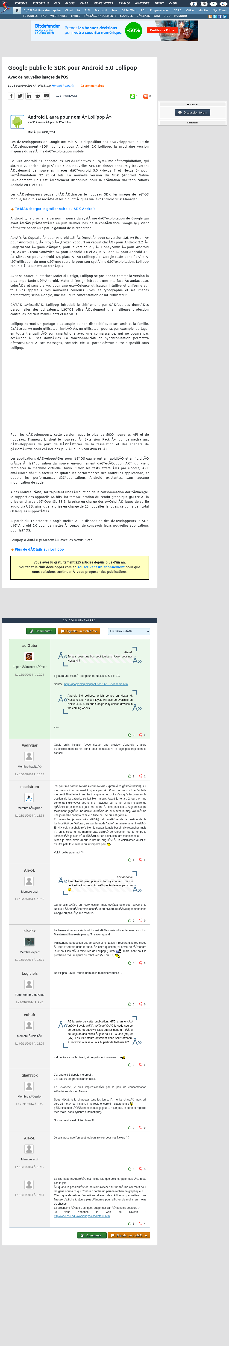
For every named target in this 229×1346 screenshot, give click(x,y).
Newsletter (103, 4)
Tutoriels (40, 4)
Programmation (159, 10)
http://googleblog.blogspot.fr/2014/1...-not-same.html (96, 684)
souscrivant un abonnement (101, 567)
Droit (159, 4)
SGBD (178, 10)
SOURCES (126, 16)
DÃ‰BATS (143, 16)
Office (190, 10)
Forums (21, 4)
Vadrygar (29, 745)
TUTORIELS (30, 16)
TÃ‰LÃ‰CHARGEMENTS (100, 16)
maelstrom (29, 787)
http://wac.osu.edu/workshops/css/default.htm (82, 1216)
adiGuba (29, 646)
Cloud (69, 10)
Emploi (124, 4)
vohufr (29, 1015)
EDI (143, 10)
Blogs (70, 4)
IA (78, 10)
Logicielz (29, 973)
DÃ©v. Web (129, 10)
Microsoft (101, 10)
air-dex (29, 931)
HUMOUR (180, 16)
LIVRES (75, 16)
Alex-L (29, 870)
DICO (167, 16)
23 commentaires (92, 86)
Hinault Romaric (62, 86)
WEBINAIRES (58, 16)
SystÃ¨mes (220, 10)
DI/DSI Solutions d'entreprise (42, 10)
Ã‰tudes (142, 4)
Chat (83, 4)
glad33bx (30, 1075)
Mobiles (203, 10)
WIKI (156, 16)
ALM (87, 10)
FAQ (57, 4)
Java (114, 10)
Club (173, 4)
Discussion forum (192, 112)
